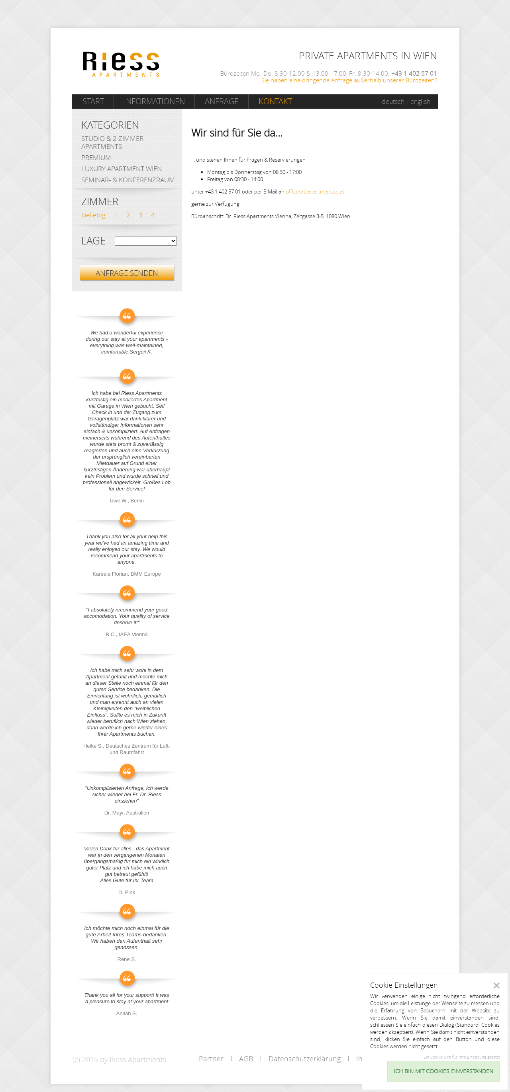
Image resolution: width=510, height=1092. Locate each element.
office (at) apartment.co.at (315, 191)
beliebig (94, 214)
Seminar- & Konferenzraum (128, 179)
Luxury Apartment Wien (121, 168)
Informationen (154, 101)
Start (93, 101)
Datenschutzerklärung (305, 1058)
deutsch (393, 101)
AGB (246, 1058)
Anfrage (222, 101)
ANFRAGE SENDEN (127, 273)
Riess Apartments (121, 64)
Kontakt (275, 101)
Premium (96, 157)
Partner (211, 1058)
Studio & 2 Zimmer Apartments (112, 142)
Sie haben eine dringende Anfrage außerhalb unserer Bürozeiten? (349, 80)
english (420, 101)
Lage (93, 241)
